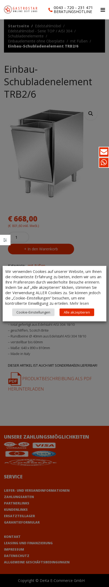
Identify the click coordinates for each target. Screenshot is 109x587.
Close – (5, 241)
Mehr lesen (79, 303)
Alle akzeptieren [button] (77, 312)
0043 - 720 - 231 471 (73, 7)
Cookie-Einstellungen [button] (33, 312)
